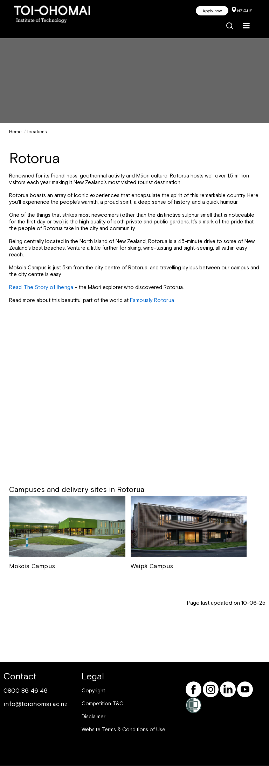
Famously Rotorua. (152, 300)
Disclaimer (93, 716)
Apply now (212, 10)
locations (37, 131)
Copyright (93, 690)
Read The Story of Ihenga (42, 287)
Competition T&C (102, 703)
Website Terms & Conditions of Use (123, 729)
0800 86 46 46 (26, 690)
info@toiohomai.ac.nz (36, 703)
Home (15, 131)
